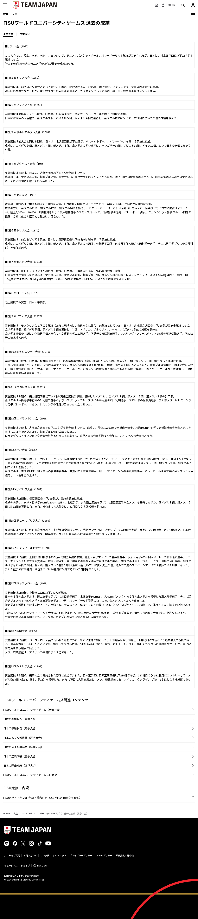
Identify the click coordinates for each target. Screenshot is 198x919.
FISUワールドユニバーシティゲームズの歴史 (30, 775)
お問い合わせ (30, 855)
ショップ (25, 865)
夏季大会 (8, 34)
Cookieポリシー (104, 855)
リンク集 (44, 855)
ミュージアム (11, 865)
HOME (6, 813)
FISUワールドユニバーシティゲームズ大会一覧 (31, 710)
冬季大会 (25, 34)
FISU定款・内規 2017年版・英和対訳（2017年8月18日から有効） (42, 798)
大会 (15, 813)
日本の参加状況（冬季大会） (20, 728)
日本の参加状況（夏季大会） (20, 719)
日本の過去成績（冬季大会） (20, 765)
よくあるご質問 (12, 855)
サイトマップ (59, 855)
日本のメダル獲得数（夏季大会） (23, 738)
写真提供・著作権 (125, 855)
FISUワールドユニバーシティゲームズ (40, 813)
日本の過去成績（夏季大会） (20, 756)
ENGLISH (42, 865)
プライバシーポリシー (81, 855)
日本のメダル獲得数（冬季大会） (23, 747)
